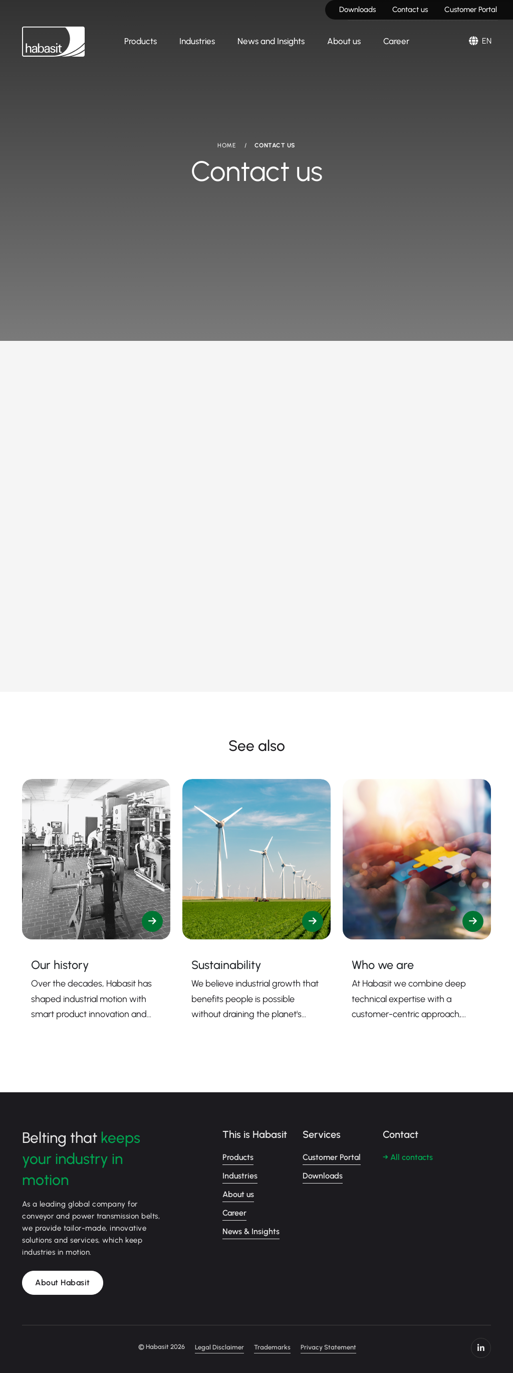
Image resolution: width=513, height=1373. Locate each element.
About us (344, 41)
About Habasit (62, 1282)
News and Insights (271, 41)
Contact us (410, 9)
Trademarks (272, 1347)
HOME (226, 145)
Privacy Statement (328, 1347)
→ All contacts (408, 1157)
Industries (197, 41)
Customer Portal (470, 9)
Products (140, 41)
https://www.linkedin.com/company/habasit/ (480, 1348)
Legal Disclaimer (219, 1347)
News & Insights (251, 1231)
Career (396, 41)
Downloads (357, 9)
